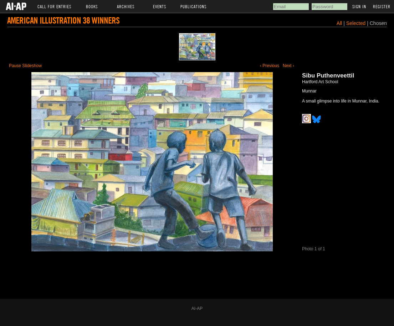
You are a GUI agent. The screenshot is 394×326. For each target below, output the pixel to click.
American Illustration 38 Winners (63, 20)
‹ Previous (269, 65)
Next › (288, 65)
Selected (356, 23)
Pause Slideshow (25, 65)
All (339, 23)
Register (381, 6)
